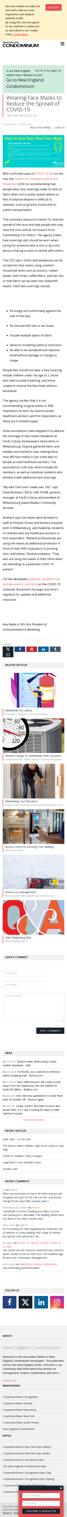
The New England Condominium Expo (24, 1466)
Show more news (33, 1119)
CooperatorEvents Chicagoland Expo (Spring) (28, 1479)
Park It (13, 1189)
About (7, 1335)
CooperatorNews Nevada (17, 1403)
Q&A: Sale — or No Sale (17, 1139)
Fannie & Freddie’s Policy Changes (22, 1156)
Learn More (21, 34)
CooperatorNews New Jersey (19, 1409)
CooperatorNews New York (18, 1416)
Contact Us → (11, 1380)
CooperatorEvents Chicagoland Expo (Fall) (27, 1472)
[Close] (54, 7)
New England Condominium (19, 1429)
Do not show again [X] (48, 70)
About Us (7, 1512)
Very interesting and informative (21, 1268)
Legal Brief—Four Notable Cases (22, 1162)
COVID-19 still (44, 174)
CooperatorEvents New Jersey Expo (23, 1459)
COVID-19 (59, 127)
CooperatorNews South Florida (21, 1422)
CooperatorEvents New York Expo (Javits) (26, 1453)
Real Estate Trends (40, 127)
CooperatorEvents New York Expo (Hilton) (27, 1447)
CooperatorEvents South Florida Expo (24, 1485)
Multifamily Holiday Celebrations (38, 1264)
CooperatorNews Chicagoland (20, 1397)
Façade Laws (10, 1169)
